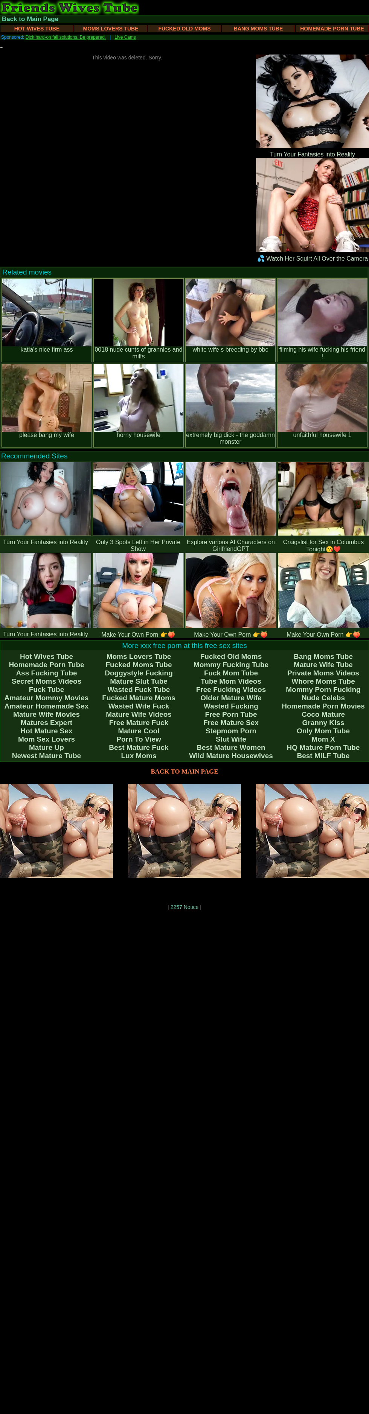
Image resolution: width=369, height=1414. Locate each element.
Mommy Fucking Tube (231, 665)
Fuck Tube (46, 689)
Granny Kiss (323, 723)
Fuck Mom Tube (231, 673)
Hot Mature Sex (46, 731)
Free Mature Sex (231, 723)
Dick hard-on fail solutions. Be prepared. (66, 37)
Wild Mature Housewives (231, 756)
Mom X (323, 739)
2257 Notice (185, 907)
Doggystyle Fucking (139, 673)
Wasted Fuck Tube (139, 689)
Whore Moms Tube (323, 681)
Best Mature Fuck (138, 747)
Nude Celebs (323, 698)
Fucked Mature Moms (138, 698)
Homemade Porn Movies (323, 706)
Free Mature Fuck (138, 723)
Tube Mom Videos (231, 681)
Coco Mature (323, 714)
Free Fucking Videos (231, 689)
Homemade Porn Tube (332, 29)
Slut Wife (231, 739)
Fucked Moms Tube (139, 665)
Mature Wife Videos (139, 714)
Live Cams (125, 37)
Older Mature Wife (230, 698)
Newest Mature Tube (46, 756)
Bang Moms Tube (258, 29)
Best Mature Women (231, 747)
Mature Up (46, 747)
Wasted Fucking (231, 706)
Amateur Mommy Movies (47, 698)
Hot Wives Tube (37, 29)
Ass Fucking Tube (46, 673)
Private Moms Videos (323, 673)
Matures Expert (46, 723)
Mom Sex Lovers (46, 739)
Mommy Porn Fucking (323, 689)
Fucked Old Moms (184, 29)
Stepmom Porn (231, 731)
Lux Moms (139, 756)
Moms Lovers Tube (110, 29)
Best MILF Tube (323, 756)
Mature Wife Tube (323, 665)
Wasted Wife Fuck (138, 706)
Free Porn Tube (231, 714)
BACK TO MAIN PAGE (184, 771)
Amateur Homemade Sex (47, 706)
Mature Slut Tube (139, 681)
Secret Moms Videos (47, 681)
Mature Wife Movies (46, 714)
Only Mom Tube (323, 731)
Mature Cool (139, 731)
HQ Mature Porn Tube (323, 747)
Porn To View (138, 739)
